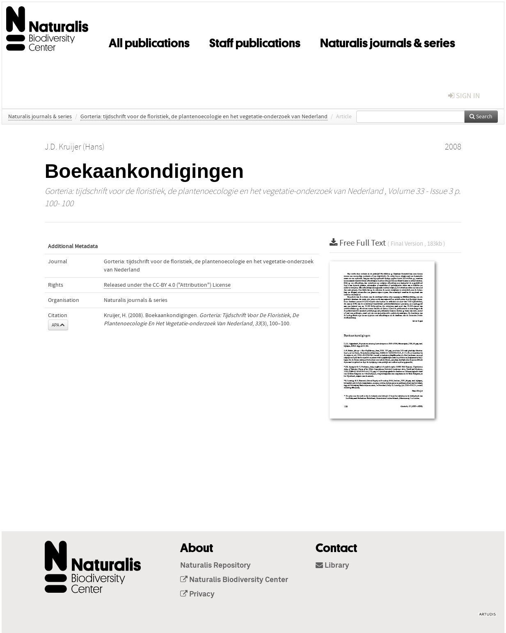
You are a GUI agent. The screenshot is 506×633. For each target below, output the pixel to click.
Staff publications (254, 41)
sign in (464, 96)
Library (332, 565)
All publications (149, 41)
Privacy (197, 594)
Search (480, 116)
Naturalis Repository (215, 565)
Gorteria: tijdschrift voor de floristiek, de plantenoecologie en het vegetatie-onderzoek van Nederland (203, 116)
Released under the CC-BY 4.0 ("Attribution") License (167, 285)
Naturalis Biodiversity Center (234, 580)
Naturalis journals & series (387, 41)
